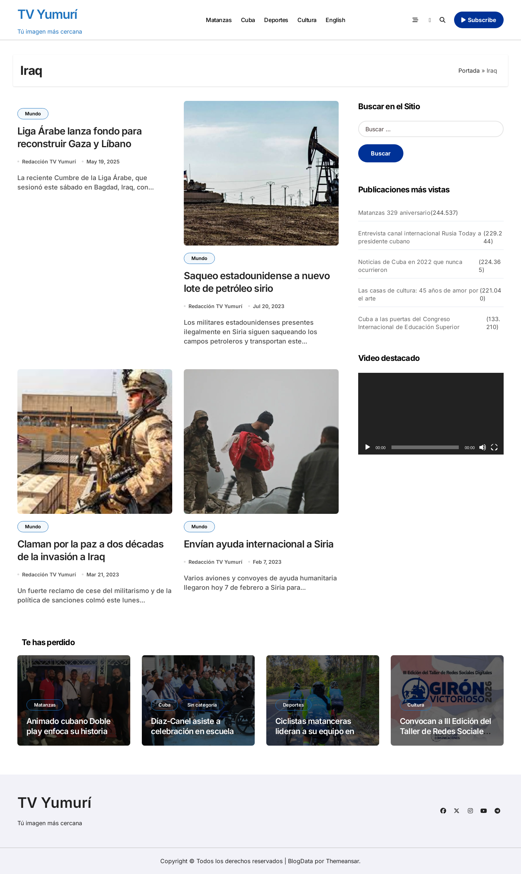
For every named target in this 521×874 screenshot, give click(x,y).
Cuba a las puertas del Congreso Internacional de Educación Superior (408, 323)
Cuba (248, 20)
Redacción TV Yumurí (49, 161)
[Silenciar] (482, 447)
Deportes (276, 20)
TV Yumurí (47, 14)
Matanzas (219, 20)
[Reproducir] (367, 447)
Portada (469, 70)
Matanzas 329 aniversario (394, 212)
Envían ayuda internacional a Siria (259, 544)
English (335, 20)
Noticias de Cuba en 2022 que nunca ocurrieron (410, 265)
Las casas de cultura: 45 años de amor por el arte (418, 294)
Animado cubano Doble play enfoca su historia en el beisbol (72, 731)
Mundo (33, 113)
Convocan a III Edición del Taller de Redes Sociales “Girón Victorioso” (445, 731)
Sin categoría (202, 705)
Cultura (307, 20)
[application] (431, 414)
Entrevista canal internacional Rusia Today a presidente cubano (419, 237)
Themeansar (342, 861)
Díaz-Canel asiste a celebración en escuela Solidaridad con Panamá (194, 731)
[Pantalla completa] (494, 447)
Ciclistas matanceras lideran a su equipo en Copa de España (314, 731)
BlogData (300, 861)
